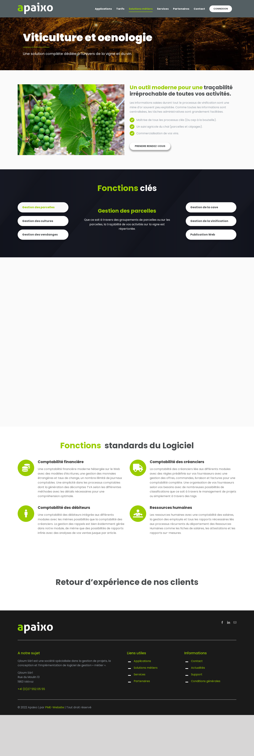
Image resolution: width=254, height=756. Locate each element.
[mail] (235, 622)
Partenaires (142, 681)
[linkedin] (228, 622)
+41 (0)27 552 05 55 (31, 689)
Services (139, 674)
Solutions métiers (146, 668)
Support (196, 674)
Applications (142, 661)
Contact (197, 661)
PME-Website (54, 707)
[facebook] (222, 622)
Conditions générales (205, 681)
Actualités (198, 668)
